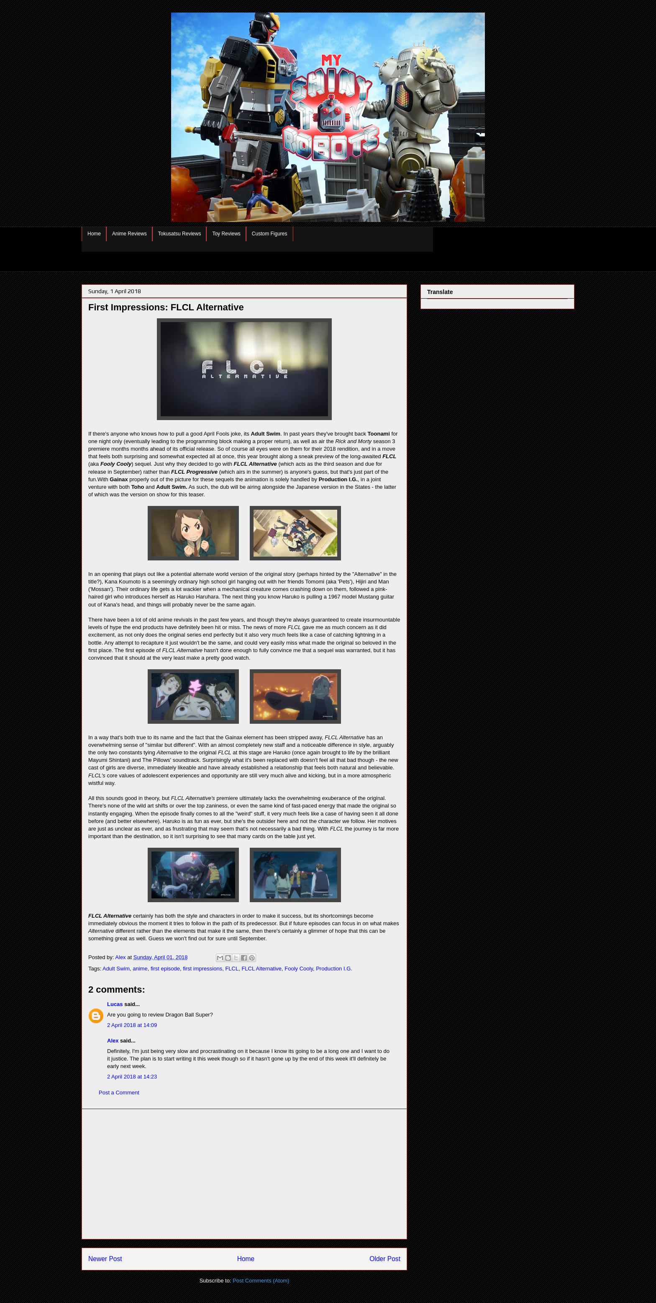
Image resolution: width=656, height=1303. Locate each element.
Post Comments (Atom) (261, 1280)
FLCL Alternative (261, 968)
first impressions (202, 968)
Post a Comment (119, 1092)
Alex (112, 1040)
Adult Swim (116, 968)
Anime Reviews (129, 234)
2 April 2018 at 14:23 (132, 1076)
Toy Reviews (226, 234)
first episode (165, 968)
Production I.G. (334, 968)
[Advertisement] (244, 1174)
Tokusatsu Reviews (179, 234)
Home (94, 234)
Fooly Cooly (298, 968)
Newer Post (105, 1258)
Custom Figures (269, 234)
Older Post (384, 1258)
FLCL (231, 968)
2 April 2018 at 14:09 (132, 1025)
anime (140, 968)
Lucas (115, 1004)
